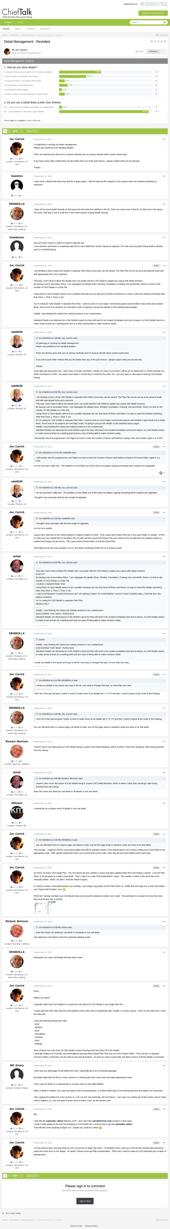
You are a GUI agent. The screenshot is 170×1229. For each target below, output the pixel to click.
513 (14, 823)
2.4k (14, 196)
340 (14, 1085)
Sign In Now (85, 1201)
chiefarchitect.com (130, 4)
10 (20, 1085)
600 (14, 352)
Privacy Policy (91, 1226)
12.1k (13, 159)
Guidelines (30, 29)
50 (20, 576)
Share (139, 51)
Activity (20, 22)
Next (15, 131)
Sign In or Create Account (153, 13)
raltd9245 (17, 332)
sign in (13, 120)
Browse (8, 23)
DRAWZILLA (17, 203)
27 (20, 196)
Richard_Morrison (17, 741)
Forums (6, 29)
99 (21, 159)
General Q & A (34, 53)
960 (14, 257)
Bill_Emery (17, 1065)
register (22, 120)
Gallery (18, 29)
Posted (43, 139)
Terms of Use (76, 1226)
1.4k (14, 761)
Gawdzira (17, 176)
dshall (17, 556)
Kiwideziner (17, 237)
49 (20, 223)
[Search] (145, 22)
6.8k (14, 576)
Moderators (45, 29)
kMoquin (16, 803)
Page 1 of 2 (32, 131)
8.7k (14, 223)
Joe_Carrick (21, 50)
